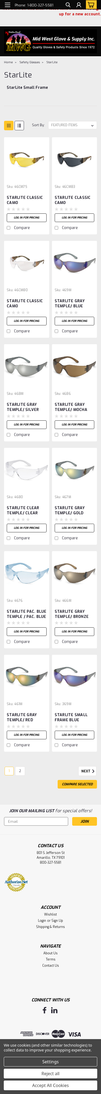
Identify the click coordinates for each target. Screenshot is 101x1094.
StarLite (52, 62)
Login (42, 921)
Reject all (50, 1074)
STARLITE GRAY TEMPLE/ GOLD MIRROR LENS (70, 510)
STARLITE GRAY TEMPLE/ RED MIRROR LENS (22, 717)
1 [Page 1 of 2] (9, 771)
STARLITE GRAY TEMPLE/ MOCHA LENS (71, 407)
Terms (50, 959)
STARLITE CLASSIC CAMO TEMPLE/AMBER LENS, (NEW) (25, 200)
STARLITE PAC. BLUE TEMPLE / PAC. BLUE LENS (27, 614)
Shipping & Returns (50, 927)
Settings (50, 1062)
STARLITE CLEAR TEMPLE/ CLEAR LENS (23, 510)
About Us (50, 953)
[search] (68, 5)
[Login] (78, 5)
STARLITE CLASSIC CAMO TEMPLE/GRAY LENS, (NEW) (74, 200)
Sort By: (38, 125)
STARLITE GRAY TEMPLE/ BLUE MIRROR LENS (70, 303)
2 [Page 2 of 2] (20, 771)
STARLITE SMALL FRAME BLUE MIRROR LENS (71, 717)
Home (8, 62)
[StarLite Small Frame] (27, 90)
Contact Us (50, 965)
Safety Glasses (29, 62)
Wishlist (50, 914)
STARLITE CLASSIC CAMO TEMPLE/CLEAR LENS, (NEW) (25, 303)
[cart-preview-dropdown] (90, 4)
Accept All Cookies (50, 1085)
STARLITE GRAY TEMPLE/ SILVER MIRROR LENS (23, 407)
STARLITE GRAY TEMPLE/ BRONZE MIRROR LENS (72, 614)
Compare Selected (77, 784)
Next (88, 771)
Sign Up (57, 921)
